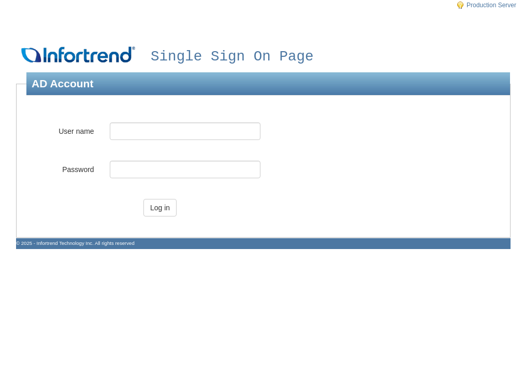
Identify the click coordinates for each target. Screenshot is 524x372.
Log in (160, 208)
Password (78, 169)
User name (76, 131)
